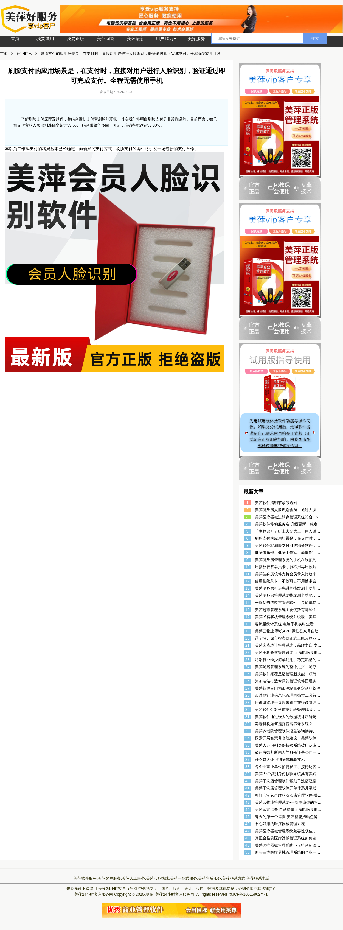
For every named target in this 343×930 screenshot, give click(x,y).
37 (247, 759)
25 (247, 674)
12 (247, 581)
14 (247, 595)
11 (247, 574)
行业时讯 (24, 53)
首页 (15, 38)
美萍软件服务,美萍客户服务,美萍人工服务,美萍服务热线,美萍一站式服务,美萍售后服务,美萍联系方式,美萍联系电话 (171, 878)
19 (247, 631)
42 (247, 795)
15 (247, 602)
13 (247, 588)
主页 (4, 53)
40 (247, 781)
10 (247, 567)
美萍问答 (105, 38)
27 (247, 688)
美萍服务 (196, 38)
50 (247, 852)
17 (247, 617)
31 (247, 717)
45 (247, 816)
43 (247, 802)
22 (247, 652)
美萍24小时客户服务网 (117, 888)
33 (247, 731)
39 (247, 774)
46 (247, 824)
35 (247, 745)
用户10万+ (166, 38)
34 (247, 738)
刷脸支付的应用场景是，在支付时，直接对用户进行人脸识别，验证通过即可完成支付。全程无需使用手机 (131, 53)
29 (247, 702)
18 (247, 624)
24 (247, 667)
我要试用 (45, 38)
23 (247, 659)
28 (247, 695)
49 (247, 845)
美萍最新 (136, 38)
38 (247, 766)
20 (247, 638)
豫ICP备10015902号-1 (248, 894)
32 (247, 724)
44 (247, 809)
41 (247, 788)
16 (247, 609)
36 (247, 752)
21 (247, 645)
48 (247, 838)
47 (247, 831)
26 (247, 681)
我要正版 (75, 38)
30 (247, 709)
